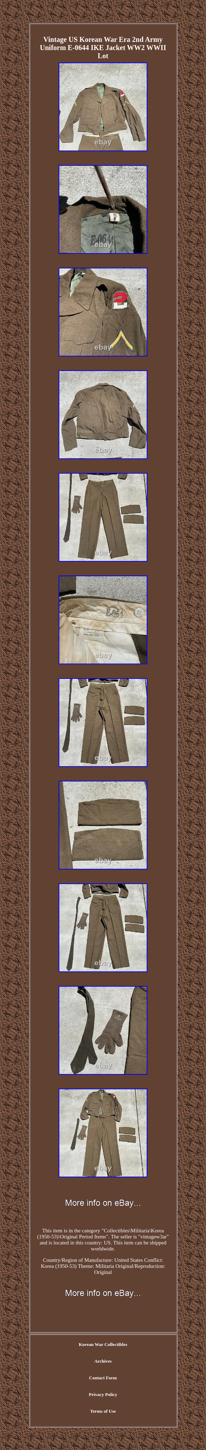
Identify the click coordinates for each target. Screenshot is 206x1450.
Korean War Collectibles (103, 1344)
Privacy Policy (103, 1394)
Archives (103, 1361)
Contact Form (103, 1377)
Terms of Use (103, 1411)
